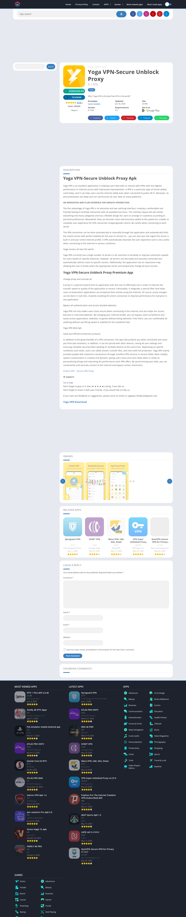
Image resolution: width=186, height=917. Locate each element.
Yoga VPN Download (75, 402)
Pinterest (128, 118)
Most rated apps (154, 4)
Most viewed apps (135, 4)
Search (51, 66)
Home (68, 4)
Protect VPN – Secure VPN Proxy (78, 371)
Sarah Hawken (94, 103)
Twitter (111, 118)
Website (66, 637)
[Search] (71, 14)
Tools (104, 67)
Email (66, 624)
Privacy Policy (81, 4)
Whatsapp (161, 118)
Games (118, 4)
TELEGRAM (72, 97)
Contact (95, 4)
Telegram (144, 118)
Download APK (73, 91)
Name (66, 612)
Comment (68, 577)
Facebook (95, 118)
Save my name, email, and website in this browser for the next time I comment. (101, 649)
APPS (106, 4)
